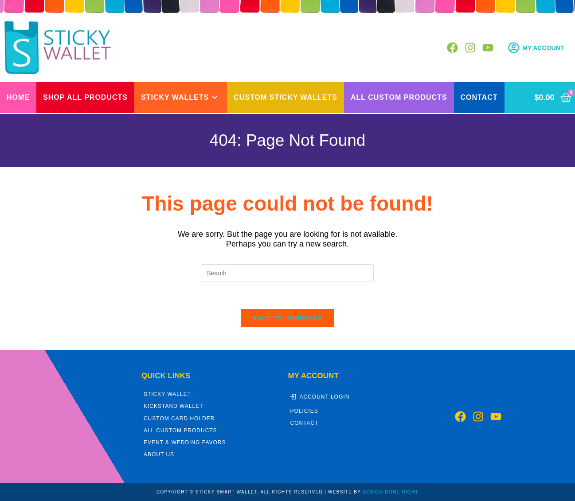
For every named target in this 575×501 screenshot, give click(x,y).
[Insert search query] (287, 273)
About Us (159, 454)
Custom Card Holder (179, 418)
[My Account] (513, 47)
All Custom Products (180, 430)
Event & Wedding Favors (185, 442)
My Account (543, 47)
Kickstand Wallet (173, 406)
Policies (304, 411)
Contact (304, 423)
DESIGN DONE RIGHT (391, 491)
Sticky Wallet (167, 394)
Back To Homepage (287, 318)
